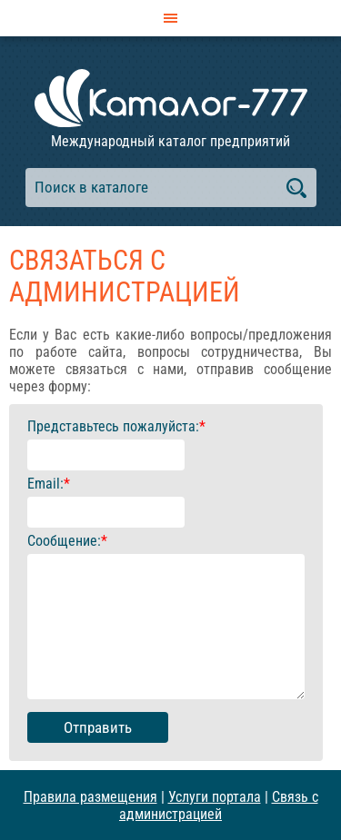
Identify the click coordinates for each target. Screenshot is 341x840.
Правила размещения (90, 796)
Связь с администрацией (218, 805)
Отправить (98, 727)
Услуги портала (214, 796)
